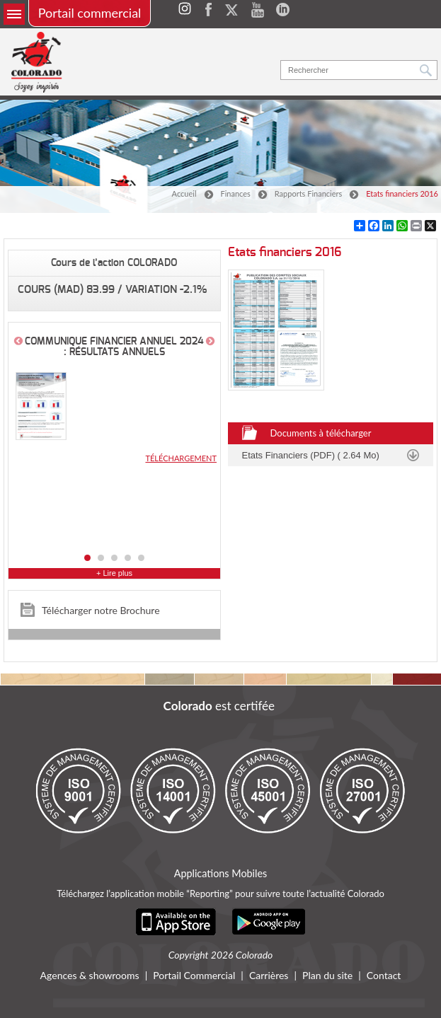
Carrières (269, 976)
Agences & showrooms (89, 976)
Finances (236, 193)
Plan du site (327, 976)
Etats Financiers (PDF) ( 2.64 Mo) (310, 455)
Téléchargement (181, 458)
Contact (384, 976)
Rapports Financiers (308, 193)
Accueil (184, 193)
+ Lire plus (114, 573)
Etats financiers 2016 (402, 193)
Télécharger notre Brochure (101, 610)
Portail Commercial (194, 976)
